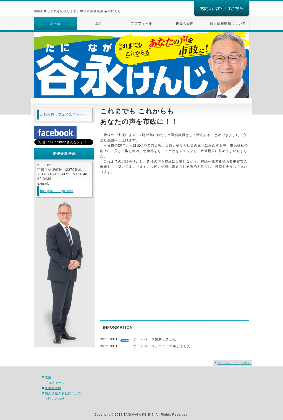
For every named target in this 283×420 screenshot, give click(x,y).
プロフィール (141, 23)
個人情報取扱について (228, 23)
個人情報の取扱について (63, 393)
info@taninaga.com (57, 191)
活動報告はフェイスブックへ (63, 114)
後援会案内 (185, 23)
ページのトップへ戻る (234, 363)
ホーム (55, 23)
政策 (98, 23)
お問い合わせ (55, 398)
